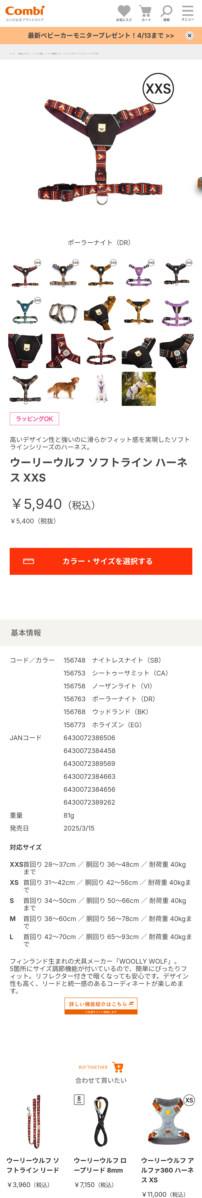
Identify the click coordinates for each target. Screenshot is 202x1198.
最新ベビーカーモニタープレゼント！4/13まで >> (101, 35)
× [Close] (189, 35)
